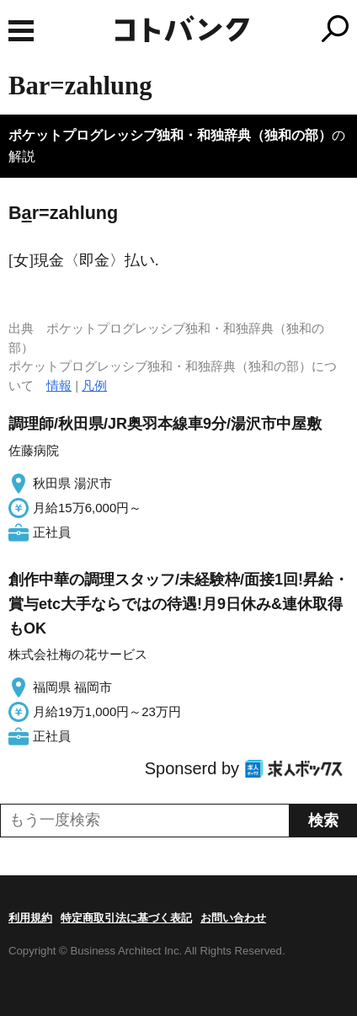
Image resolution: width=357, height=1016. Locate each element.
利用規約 (30, 918)
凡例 (94, 385)
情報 (59, 385)
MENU (21, 31)
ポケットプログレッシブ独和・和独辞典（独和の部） (170, 135)
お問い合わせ (233, 918)
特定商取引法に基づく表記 (126, 918)
